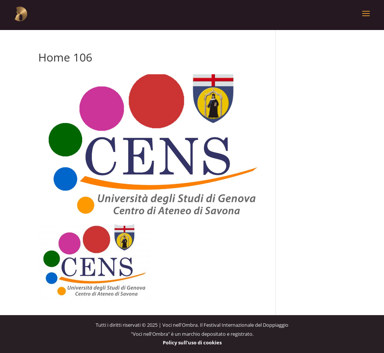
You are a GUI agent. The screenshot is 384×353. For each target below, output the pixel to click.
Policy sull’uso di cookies (192, 342)
